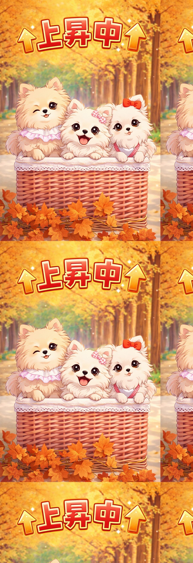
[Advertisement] (96, 53)
